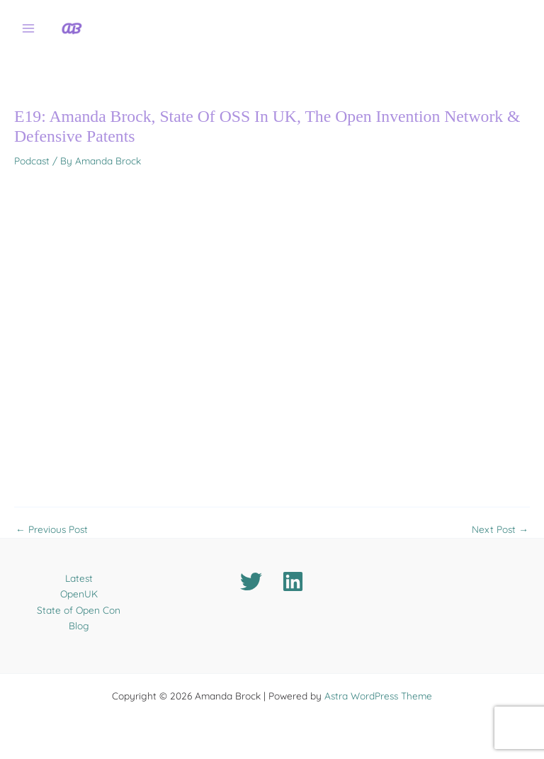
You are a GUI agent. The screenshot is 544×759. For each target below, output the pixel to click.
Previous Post (52, 529)
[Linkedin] (293, 581)
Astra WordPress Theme (378, 696)
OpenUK (79, 593)
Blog (79, 625)
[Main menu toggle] (28, 28)
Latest (79, 578)
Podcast (32, 160)
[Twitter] (251, 581)
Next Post (500, 529)
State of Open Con (78, 610)
